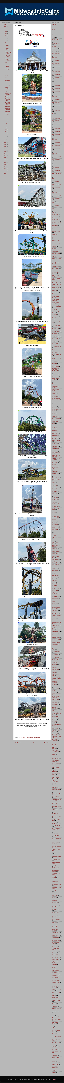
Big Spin (54, 256)
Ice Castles (54, 519)
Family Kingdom (55, 435)
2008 (5, 164)
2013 (5, 155)
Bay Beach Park (55, 248)
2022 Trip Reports (56, 105)
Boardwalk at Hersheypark (55, 262)
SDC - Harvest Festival (55, 756)
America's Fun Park (56, 231)
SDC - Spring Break (56, 767)
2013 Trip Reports (56, 80)
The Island (54, 964)
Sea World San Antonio (55, 804)
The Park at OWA (56, 970)
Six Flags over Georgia (8, 69)
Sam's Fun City (55, 727)
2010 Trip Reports (56, 71)
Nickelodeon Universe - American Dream (7, 82)
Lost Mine (54, 601)
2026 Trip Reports (56, 209)
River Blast (54, 702)
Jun (6, 42)
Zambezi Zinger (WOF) (8, 114)
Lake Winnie (54, 580)
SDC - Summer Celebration (55, 778)
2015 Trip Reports (56, 85)
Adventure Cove (55, 217)
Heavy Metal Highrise (56, 494)
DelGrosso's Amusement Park (8, 103)
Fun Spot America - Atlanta (7, 65)
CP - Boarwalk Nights (56, 358)
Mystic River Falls (56, 639)
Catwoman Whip (55, 316)
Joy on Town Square (56, 537)
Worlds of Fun (55, 48)
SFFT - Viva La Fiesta (56, 816)
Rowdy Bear (54, 718)
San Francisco (55, 728)
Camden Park (55, 304)
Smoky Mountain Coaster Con (55, 907)
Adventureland (55, 221)
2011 (5, 159)
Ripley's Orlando (55, 699)
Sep (6, 37)
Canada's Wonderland (56, 306)
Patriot (53, 670)
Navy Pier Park (55, 640)
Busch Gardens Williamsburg (8, 73)
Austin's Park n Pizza (56, 243)
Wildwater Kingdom (56, 1011)
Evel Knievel (54, 432)
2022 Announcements (56, 184)
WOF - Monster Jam (56, 1036)
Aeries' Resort (55, 225)
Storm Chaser (55, 954)
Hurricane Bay (55, 506)
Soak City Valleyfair (56, 916)
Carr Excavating (55, 311)
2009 (5, 162)
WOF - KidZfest (55, 1035)
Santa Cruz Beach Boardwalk (56, 731)
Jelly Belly (54, 535)
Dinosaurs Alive (55, 376)
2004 (5, 171)
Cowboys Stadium (56, 357)
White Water (54, 46)
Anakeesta (54, 234)
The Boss (54, 962)
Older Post (46, 742)
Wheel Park (54, 1003)
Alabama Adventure (56, 227)
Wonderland (54, 1055)
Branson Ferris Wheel (56, 284)
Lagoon (53, 578)
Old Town (54, 660)
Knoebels (54, 573)
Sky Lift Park (55, 895)
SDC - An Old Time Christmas (56, 742)
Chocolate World (55, 328)
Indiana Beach (55, 526)
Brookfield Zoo (55, 292)
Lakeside (54, 582)
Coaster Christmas (56, 336)
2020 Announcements (56, 173)
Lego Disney (54, 592)
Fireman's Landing (56, 440)
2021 (5, 140)
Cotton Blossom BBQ (56, 354)
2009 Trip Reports (56, 68)
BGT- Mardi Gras (55, 254)
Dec (6, 31)
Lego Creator (55, 590)
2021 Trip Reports (56, 102)
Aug (6, 38)
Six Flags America (37, 737)
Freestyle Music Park (56, 448)
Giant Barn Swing (56, 471)
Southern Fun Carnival (55, 924)
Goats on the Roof (56, 477)
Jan (6, 136)
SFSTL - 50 (54, 822)
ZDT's (53, 1070)
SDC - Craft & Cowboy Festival (55, 751)
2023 (5, 29)
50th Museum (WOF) (7, 117)
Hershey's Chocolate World (7, 99)
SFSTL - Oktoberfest (56, 835)
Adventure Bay (55, 214)
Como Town (54, 351)
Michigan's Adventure (56, 619)
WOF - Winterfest (55, 1049)
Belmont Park (55, 251)
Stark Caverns (55, 951)
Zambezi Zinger (55, 1068)
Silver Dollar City (55, 40)
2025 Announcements (56, 202)
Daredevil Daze (55, 364)
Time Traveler (55, 977)
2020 (5, 142)
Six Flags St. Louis (56, 43)
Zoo (53, 1073)
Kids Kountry (55, 568)
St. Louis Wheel (55, 945)
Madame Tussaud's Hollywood (56, 608)
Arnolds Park (55, 242)
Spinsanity (54, 934)
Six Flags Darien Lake (56, 856)
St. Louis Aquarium (56, 940)
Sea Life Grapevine (56, 790)
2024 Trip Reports (56, 198)
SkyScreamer (55, 902)
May (6, 129)
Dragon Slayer (55, 415)
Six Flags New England (55, 879)
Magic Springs (55, 610)
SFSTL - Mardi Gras (56, 831)
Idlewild (53, 522)
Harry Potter (54, 493)
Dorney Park (7, 85)
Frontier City (54, 451)
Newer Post (18, 742)
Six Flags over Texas (56, 884)
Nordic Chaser (55, 654)
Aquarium (54, 236)
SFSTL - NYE (55, 833)
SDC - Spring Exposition (55, 771)
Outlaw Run (54, 664)
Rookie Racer (55, 716)
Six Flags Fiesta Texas (57, 865)
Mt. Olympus (55, 633)
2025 (5, 26)
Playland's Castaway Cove (7, 88)
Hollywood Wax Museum (55, 501)
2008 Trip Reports (56, 66)
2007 (5, 166)
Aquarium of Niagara (56, 237)
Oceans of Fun (55, 39)
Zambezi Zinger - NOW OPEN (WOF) (8, 52)
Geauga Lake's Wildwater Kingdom (56, 468)
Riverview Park (55, 710)
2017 (5, 148)
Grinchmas (54, 485)
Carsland (54, 312)
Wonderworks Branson (55, 1061)
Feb (6, 134)
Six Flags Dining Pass (56, 859)
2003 (5, 173)
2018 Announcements (56, 162)
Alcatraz (54, 229)
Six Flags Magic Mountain (55, 877)
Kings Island (7, 111)
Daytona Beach (55, 366)
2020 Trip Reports (56, 99)
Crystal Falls (54, 361)
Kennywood (7, 106)
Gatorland (54, 464)
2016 (5, 149)
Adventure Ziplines (56, 219)
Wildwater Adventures (56, 1008)
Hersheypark (7, 96)
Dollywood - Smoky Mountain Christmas (56, 402)
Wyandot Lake (55, 1064)
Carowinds (7, 71)
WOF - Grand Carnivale (55, 1023)
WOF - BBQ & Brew (56, 1019)
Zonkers (54, 1072)
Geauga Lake (55, 466)
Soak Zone (54, 922)
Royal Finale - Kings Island (8, 109)
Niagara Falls (55, 644)
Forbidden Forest (55, 444)
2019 (5, 144)
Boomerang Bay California (55, 270)
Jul (5, 40)
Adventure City (55, 216)
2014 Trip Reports (56, 82)
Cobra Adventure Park (56, 346)
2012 (5, 157)
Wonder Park (55, 1053)
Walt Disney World (56, 1000)
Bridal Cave (54, 290)
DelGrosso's (54, 374)
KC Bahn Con (55, 553)
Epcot (53, 423)
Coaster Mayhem (55, 344)
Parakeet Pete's (55, 669)
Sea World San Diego (56, 806)
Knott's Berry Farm (56, 575)
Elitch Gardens (55, 421)
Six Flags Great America (55, 871)
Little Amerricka (55, 598)
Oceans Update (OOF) (8, 127)
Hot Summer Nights (56, 503)
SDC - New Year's (56, 763)
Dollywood (7, 62)
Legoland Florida (55, 596)
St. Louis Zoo (55, 946)
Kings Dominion (8, 75)
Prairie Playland (55, 688)
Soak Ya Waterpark (56, 919)
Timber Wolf (54, 975)
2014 (5, 153)
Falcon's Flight (55, 433)
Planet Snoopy (55, 676)
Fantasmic (54, 437)
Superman (54, 961)
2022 (5, 139)
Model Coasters (55, 625)
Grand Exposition (55, 483)
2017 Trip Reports (56, 91)
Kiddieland (54, 567)
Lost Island (54, 599)
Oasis (53, 29)
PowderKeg (54, 684)
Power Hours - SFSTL (56, 685)
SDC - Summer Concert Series (55, 781)
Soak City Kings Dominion (55, 914)
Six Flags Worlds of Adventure (56, 893)
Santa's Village (55, 734)
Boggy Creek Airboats (56, 263)
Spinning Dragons (56, 932)
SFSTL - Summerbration (55, 842)
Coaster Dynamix (55, 339)
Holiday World (55, 499)
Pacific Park (54, 665)
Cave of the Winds (56, 317)
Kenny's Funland (55, 559)
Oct (6, 35)
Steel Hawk (54, 952)
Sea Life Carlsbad (56, 789)
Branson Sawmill (55, 287)
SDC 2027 (54, 24)
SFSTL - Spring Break (56, 838)
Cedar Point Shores (56, 325)
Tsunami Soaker (55, 980)
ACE (53, 113)
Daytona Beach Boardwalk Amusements (55, 369)
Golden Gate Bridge (56, 479)
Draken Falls (55, 416)
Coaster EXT (55, 341)
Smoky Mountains (56, 909)
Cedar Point (54, 323)
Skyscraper (54, 900)
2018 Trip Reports (56, 93)
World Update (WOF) (7, 56)
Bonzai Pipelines (55, 266)
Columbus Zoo (55, 349)
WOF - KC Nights (55, 1033)
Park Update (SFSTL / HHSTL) (7, 48)
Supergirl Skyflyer (56, 959)
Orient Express (55, 662)
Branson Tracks (55, 288)
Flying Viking (55, 443)
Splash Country (55, 937)
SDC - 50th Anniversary (54, 740)
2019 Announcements (56, 167)
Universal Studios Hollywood (56, 987)
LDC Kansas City (55, 588)
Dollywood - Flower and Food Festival (56, 399)
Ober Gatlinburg (55, 657)
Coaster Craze (55, 338)
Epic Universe (55, 430)
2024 (5, 28)
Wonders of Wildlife (56, 1057)
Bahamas (54, 246)
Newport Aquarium (56, 642)
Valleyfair (54, 993)
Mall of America (55, 613)
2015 (5, 151)
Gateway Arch (55, 462)
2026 (5, 24)
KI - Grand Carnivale (56, 564)
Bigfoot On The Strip (56, 258)
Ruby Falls (54, 719)
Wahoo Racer (55, 997)
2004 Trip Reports (56, 55)
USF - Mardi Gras (56, 992)
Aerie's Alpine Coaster (56, 222)
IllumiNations (55, 524)
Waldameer (54, 998)
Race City (54, 692)
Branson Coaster (55, 282)
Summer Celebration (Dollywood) (8, 59)
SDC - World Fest (56, 785)
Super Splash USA (56, 957)
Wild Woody (54, 1006)
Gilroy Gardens (55, 473)
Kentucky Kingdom (56, 562)
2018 (5, 146)
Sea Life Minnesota (56, 796)
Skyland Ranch (55, 898)
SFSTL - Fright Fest (56, 825)
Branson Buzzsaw (56, 281)
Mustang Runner (55, 637)
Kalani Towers (55, 548)
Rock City (54, 712)
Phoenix (54, 672)
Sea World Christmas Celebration (56, 800)
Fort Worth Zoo (55, 446)
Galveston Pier (55, 461)
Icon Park (54, 521)
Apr (6, 131)
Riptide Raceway (55, 700)
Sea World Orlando (56, 802)
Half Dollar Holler (55, 487)
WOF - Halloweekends (55, 1028)
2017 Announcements (56, 156)
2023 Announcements (56, 189)
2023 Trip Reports (21, 737)
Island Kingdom (55, 529)
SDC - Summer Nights (57, 783)
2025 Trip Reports (56, 110)
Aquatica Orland (55, 240)
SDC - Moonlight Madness (55, 761)
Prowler (53, 690)
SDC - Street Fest (56, 775)
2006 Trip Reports (56, 60)
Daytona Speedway (56, 372)
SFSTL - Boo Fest (56, 823)
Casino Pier (7, 91)
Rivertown (54, 705)
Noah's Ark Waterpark (56, 651)
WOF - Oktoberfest (56, 1042)
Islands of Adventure (56, 531)
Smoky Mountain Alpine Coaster (55, 904)
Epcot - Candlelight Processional (56, 425)
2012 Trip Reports (56, 77)
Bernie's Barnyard (56, 253)
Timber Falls (54, 972)
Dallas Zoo (54, 363)
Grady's (53, 482)
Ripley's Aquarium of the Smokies (56, 697)
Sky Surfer (54, 897)
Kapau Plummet (55, 551)
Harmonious (54, 491)
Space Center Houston (55, 930)
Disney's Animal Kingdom (55, 384)
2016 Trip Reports (56, 88)
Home (32, 742)
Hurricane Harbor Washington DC (55, 517)
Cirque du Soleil (55, 331)
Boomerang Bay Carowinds (55, 273)
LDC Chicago (55, 585)
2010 (5, 160)
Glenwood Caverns (56, 474)
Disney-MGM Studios (56, 381)
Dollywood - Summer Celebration (56, 405)
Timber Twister (55, 973)
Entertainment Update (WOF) (8, 123)
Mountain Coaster (56, 631)
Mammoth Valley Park (56, 615)
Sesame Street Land (56, 811)
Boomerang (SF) (55, 268)
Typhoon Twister (55, 982)
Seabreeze (54, 809)
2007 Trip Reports (56, 63)
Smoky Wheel (55, 912)
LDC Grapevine (55, 587)
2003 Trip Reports (56, 53)
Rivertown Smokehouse (55, 708)
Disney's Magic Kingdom (55, 393)
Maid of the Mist (55, 612)
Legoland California (56, 593)
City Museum (55, 333)
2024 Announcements (56, 195)
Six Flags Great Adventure (8, 94)
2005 (5, 170)
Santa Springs (55, 733)
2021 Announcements (56, 178)
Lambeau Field (55, 583)
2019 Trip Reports (56, 96)
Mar (6, 133)
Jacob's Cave (55, 533)
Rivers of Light (55, 704)
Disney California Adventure (55, 379)
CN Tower (54, 334)
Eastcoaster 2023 (29, 737)
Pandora (54, 667)
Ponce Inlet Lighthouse (54, 682)
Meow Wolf (54, 618)
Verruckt (54, 995)
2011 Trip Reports (56, 74)
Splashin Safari (55, 938)
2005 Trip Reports (56, 57)
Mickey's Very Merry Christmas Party (56, 623)
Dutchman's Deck (56, 418)
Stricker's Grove (55, 956)
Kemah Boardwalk (56, 554)
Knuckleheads (55, 577)
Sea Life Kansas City (56, 793)
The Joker (54, 966)
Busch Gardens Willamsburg (55, 300)
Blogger (54, 1079)
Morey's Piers (55, 627)
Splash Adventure (56, 935)
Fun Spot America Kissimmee (56, 456)
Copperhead (54, 352)
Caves (53, 319)
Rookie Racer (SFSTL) (7, 45)
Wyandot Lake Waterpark (55, 1067)
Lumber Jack (55, 603)
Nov (6, 33)
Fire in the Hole (55, 438)
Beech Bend (54, 249)
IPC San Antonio (55, 527)
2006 (5, 168)
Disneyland (54, 394)
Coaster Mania (55, 343)
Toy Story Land (55, 978)
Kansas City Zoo (55, 549)
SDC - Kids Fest (55, 758)
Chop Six (54, 329)
